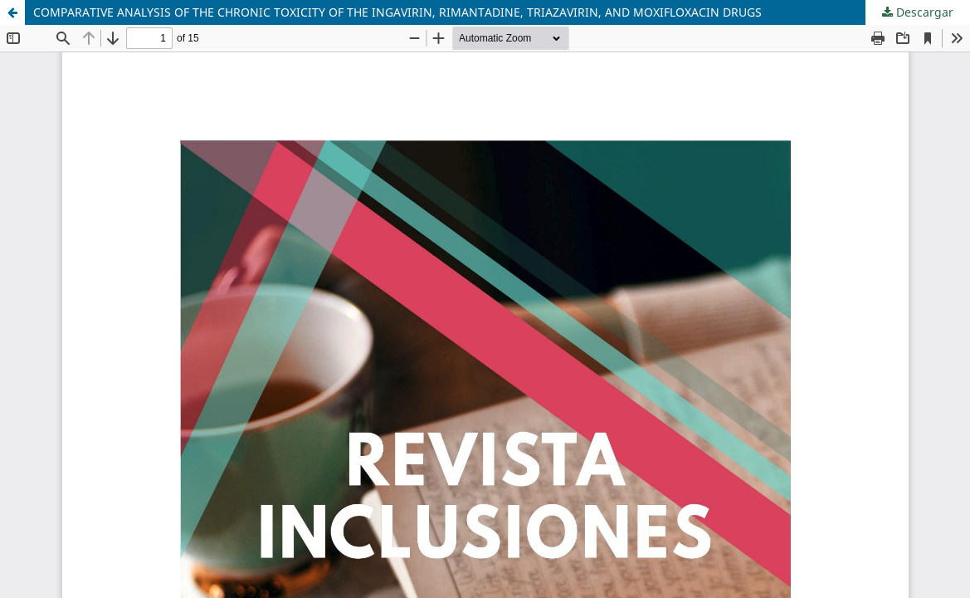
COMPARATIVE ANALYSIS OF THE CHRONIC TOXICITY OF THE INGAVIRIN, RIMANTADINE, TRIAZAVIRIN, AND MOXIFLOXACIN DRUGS (397, 12)
